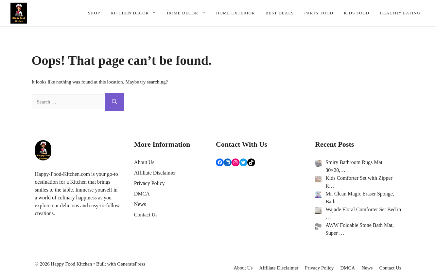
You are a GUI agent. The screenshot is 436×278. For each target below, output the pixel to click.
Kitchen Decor (136, 13)
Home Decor (189, 13)
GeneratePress (131, 264)
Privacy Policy (149, 183)
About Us (144, 162)
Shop (94, 12)
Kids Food (356, 12)
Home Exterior (235, 12)
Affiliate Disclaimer (155, 173)
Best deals (280, 12)
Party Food (318, 12)
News (140, 204)
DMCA (142, 193)
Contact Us (146, 214)
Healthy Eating (400, 12)
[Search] (114, 102)
